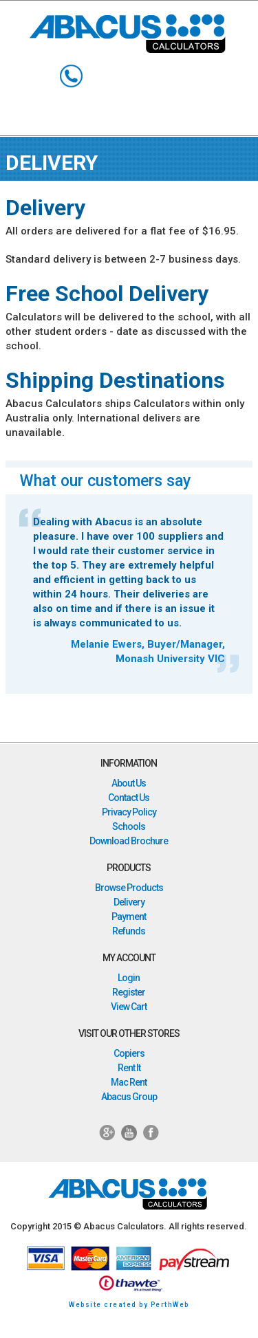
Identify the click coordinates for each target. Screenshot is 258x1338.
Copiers (129, 1053)
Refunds (128, 930)
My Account (186, 76)
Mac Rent (129, 1082)
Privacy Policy (129, 812)
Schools (128, 826)
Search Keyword (109, 76)
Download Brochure (128, 840)
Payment (128, 916)
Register (128, 992)
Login (129, 977)
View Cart (129, 1006)
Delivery (129, 902)
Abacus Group (129, 1096)
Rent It (129, 1067)
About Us (128, 783)
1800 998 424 (71, 76)
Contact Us (128, 797)
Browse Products (129, 887)
